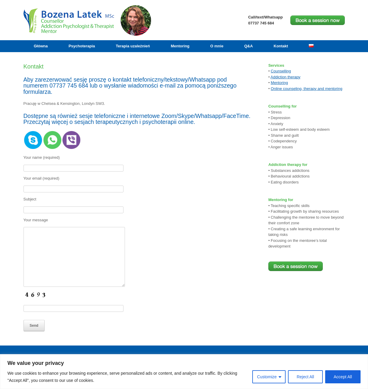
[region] (184, 371)
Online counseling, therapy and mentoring (306, 88)
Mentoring (180, 46)
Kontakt (281, 46)
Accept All (343, 376)
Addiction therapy (285, 77)
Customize (267, 376)
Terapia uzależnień (133, 46)
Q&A (248, 46)
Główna (41, 46)
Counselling (281, 71)
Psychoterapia (81, 46)
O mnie (216, 46)
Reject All (305, 376)
